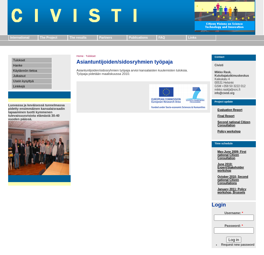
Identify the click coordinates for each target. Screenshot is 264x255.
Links (192, 37)
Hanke (17, 65)
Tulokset (19, 60)
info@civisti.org (224, 93)
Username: (233, 213)
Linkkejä (19, 86)
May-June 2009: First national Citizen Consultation (231, 155)
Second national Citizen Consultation (233, 124)
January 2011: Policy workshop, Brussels (231, 191)
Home (79, 56)
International (19, 37)
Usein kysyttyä (23, 81)
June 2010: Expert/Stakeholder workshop (230, 167)
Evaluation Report (229, 110)
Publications (138, 37)
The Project (48, 37)
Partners (105, 37)
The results (78, 37)
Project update (224, 101)
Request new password (237, 244)
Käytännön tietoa (25, 70)
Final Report (225, 116)
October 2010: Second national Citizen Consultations (232, 180)
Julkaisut (19, 76)
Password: (234, 225)
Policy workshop (228, 131)
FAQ (161, 37)
